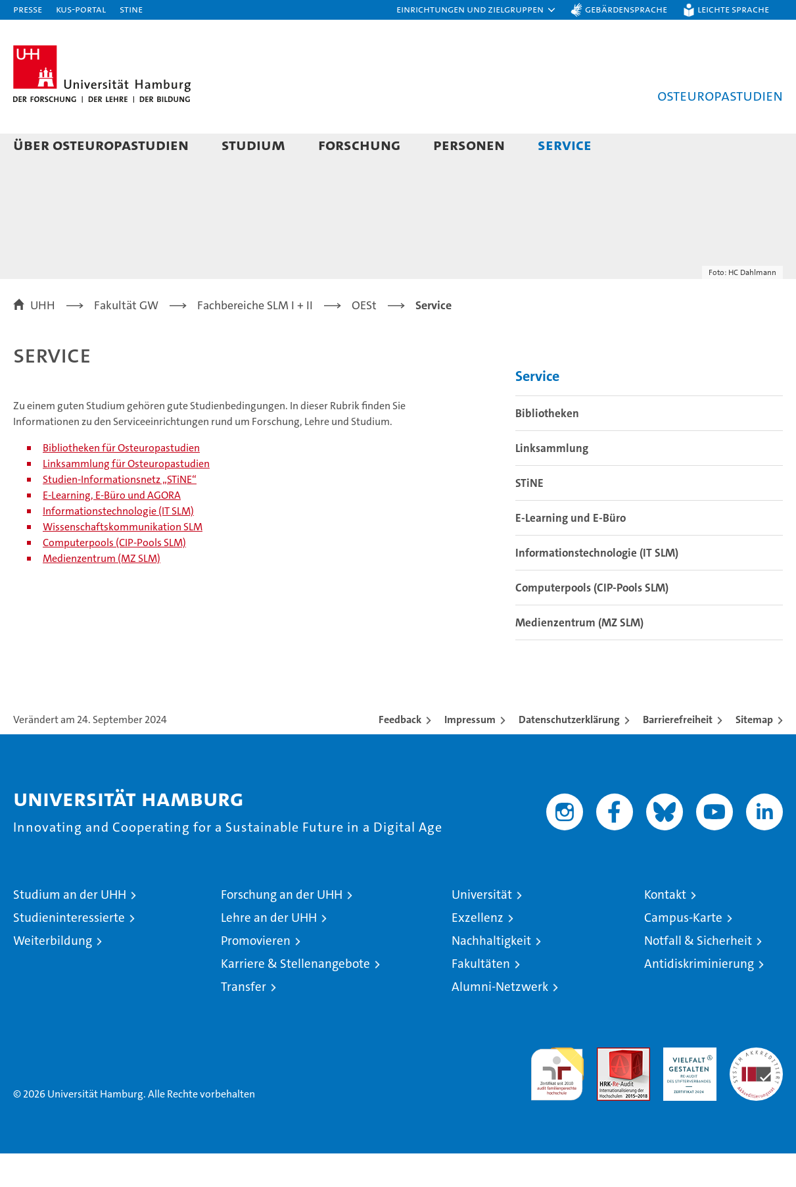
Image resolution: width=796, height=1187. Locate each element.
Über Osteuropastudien (101, 144)
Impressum (470, 753)
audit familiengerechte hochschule (557, 1102)
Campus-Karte (683, 951)
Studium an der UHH (69, 928)
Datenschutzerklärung (569, 753)
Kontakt (665, 928)
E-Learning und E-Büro (570, 551)
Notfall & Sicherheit (698, 974)
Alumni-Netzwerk (500, 1020)
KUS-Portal (81, 9)
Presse (27, 9)
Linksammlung (551, 481)
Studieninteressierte (69, 951)
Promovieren (256, 974)
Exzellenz (477, 951)
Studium (253, 144)
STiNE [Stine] (131, 9)
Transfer (243, 1020)
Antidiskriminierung (699, 997)
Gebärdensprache (626, 9)
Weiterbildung (52, 974)
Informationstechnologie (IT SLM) (118, 544)
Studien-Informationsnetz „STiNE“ (120, 513)
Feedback (400, 753)
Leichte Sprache (733, 9)
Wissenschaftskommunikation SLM (122, 560)
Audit (609, 1088)
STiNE (529, 516)
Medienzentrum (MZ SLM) (101, 592)
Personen (469, 144)
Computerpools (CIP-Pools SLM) (114, 576)
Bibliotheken (547, 447)
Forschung (359, 144)
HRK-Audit (686, 1088)
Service (565, 144)
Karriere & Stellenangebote (295, 997)
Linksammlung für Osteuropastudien (126, 497)
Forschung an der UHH (281, 928)
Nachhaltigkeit (491, 974)
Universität (482, 928)
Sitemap (754, 753)
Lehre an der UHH (269, 951)
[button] (476, 10)
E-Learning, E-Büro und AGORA (112, 529)
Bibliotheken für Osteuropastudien (121, 481)
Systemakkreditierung (756, 1088)
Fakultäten (481, 997)
